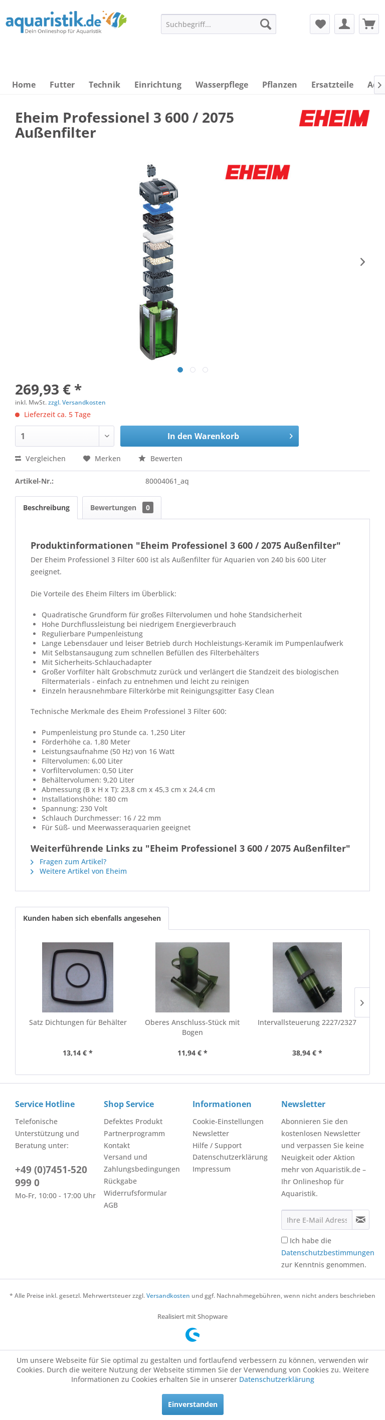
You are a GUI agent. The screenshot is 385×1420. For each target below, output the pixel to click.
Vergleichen (40, 458)
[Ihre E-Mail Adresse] (316, 1220)
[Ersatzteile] (332, 84)
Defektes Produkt (133, 1121)
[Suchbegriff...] (218, 24)
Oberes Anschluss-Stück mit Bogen (192, 1027)
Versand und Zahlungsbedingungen (142, 1163)
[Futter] (62, 84)
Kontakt (117, 1145)
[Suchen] (265, 24)
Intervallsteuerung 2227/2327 (307, 1022)
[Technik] (104, 84)
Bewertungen (121, 507)
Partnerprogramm (134, 1133)
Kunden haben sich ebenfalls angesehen (92, 918)
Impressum (211, 1169)
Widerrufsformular (135, 1193)
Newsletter (210, 1133)
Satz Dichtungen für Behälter (78, 1022)
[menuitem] (218, 24)
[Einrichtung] (157, 84)
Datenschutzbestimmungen (327, 1252)
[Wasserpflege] (221, 84)
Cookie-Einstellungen (228, 1121)
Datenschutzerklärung (230, 1157)
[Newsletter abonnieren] (360, 1220)
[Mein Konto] (344, 24)
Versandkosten (168, 1295)
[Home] (24, 84)
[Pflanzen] (279, 84)
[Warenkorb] (369, 24)
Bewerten (160, 458)
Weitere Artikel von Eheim (79, 871)
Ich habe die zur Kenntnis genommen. (327, 1252)
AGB (111, 1205)
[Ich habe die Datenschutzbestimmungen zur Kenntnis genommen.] (284, 1240)
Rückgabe (120, 1181)
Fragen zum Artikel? (68, 861)
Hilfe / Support (217, 1145)
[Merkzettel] (320, 24)
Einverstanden (193, 1404)
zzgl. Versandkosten (77, 402)
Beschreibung (46, 507)
